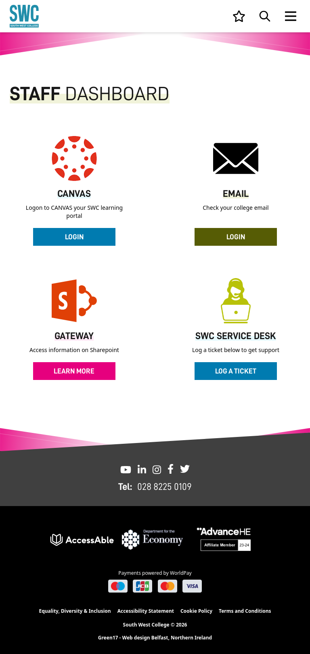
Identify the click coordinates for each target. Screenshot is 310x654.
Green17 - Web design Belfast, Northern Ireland (155, 638)
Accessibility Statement (145, 611)
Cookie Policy (196, 611)
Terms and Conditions (245, 611)
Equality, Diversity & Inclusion (75, 611)
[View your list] (239, 16)
